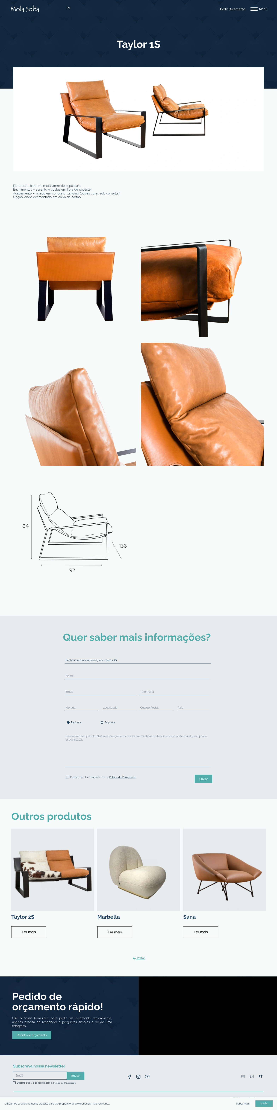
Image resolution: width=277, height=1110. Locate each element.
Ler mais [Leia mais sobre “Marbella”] (115, 932)
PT (69, 8)
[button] (31, 1035)
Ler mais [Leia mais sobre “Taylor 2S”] (29, 932)
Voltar (138, 958)
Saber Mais (243, 1103)
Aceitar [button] (264, 1103)
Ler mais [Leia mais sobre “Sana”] (201, 932)
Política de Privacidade (122, 777)
